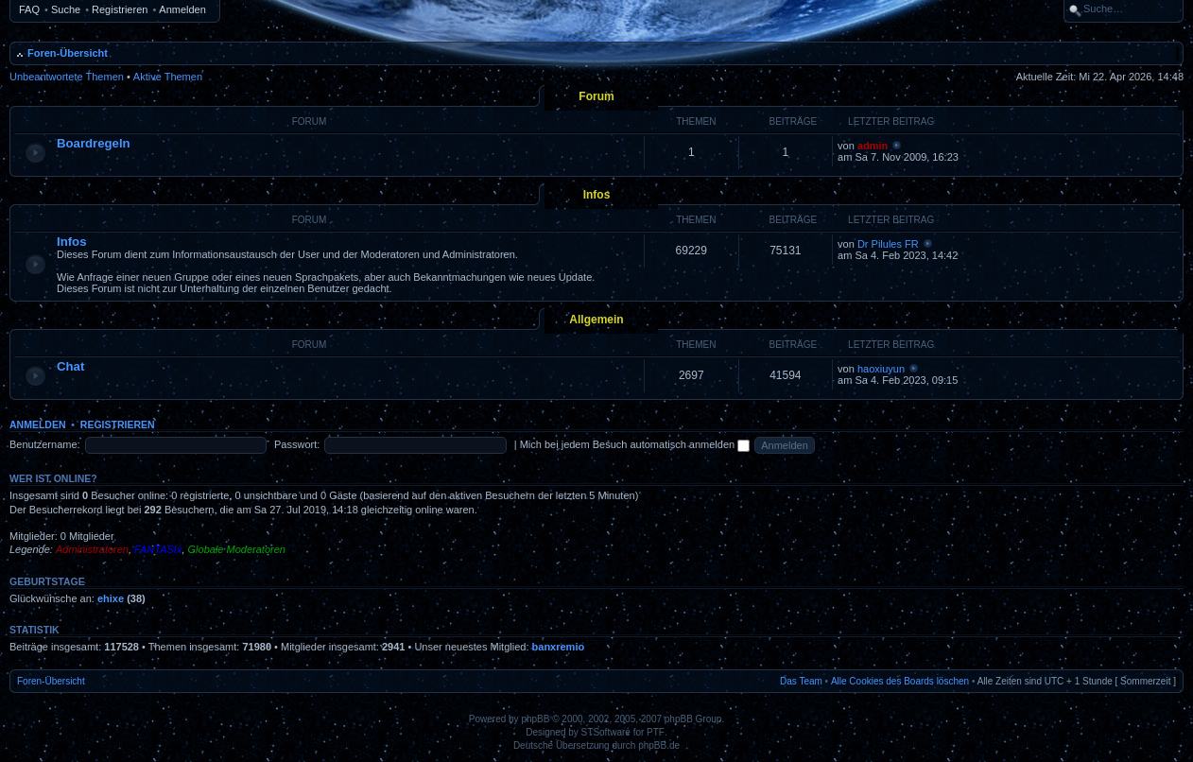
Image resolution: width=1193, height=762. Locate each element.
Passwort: (297, 444)
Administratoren (92, 549)
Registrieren (119, 9)
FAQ (29, 9)
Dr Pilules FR (888, 244)
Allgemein (596, 319)
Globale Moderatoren (236, 549)
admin (872, 145)
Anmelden (182, 9)
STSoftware (606, 732)
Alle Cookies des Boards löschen (900, 681)
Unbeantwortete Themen (66, 76)
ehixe (110, 598)
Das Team (801, 681)
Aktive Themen (167, 76)
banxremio (558, 646)
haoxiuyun (881, 368)
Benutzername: (44, 444)
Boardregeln (93, 143)
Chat (70, 366)
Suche (65, 9)
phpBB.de (659, 745)
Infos (597, 194)
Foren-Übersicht (67, 53)
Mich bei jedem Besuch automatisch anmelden (635, 444)
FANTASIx (158, 549)
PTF (656, 732)
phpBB (535, 719)
